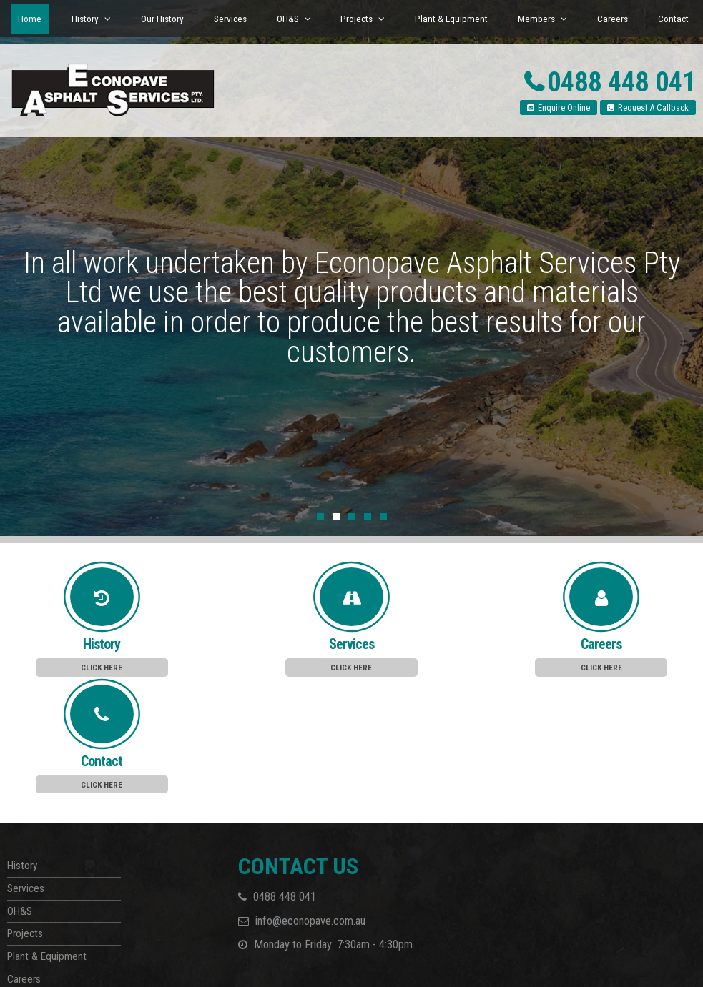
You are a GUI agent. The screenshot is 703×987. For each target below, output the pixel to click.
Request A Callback (653, 107)
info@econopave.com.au (310, 799)
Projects (25, 812)
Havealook (88, 961)
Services (25, 766)
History (22, 744)
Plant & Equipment (47, 834)
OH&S (19, 789)
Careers (24, 857)
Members (27, 880)
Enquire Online (564, 107)
